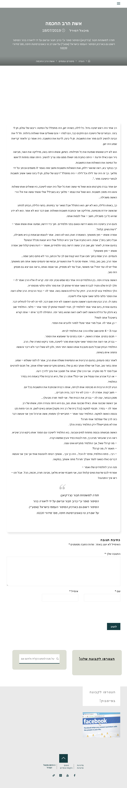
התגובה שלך (112, 553)
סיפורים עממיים (66, 61)
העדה (82, 61)
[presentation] (95, 612)
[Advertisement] (63, 90)
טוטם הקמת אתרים (66, 766)
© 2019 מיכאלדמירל (49, 766)
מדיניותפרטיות (80, 766)
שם (117, 591)
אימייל (73, 591)
